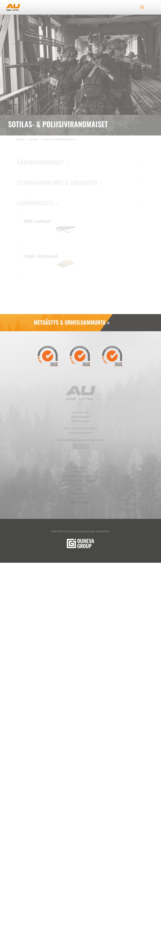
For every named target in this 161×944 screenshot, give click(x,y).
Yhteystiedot (80, 493)
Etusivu (20, 139)
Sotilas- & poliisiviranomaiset (58, 124)
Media (80, 497)
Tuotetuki (80, 484)
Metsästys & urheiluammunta (80, 476)
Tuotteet (34, 139)
